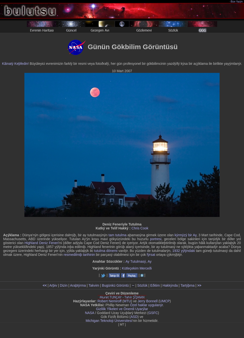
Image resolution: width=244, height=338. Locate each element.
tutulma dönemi (106, 251)
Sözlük (142, 285)
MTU (127, 301)
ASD (134, 317)
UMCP (165, 301)
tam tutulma (118, 235)
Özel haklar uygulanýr (146, 305)
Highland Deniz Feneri (41, 243)
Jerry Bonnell (148, 301)
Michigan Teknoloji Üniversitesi (109, 321)
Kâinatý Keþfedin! (15, 64)
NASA (89, 313)
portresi (156, 239)
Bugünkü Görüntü (115, 285)
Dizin (63, 285)
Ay (150, 261)
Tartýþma (188, 285)
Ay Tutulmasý (135, 261)
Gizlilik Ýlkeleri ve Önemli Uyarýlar (122, 309)
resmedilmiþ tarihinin (79, 255)
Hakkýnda (170, 285)
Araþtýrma (78, 285)
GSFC (153, 313)
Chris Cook (140, 228)
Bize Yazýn (237, 1)
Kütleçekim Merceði (137, 268)
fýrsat (151, 255)
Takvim (94, 285)
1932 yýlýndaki (183, 251)
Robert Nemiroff (109, 301)
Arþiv (53, 285)
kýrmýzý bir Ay (186, 235)
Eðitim (155, 285)
